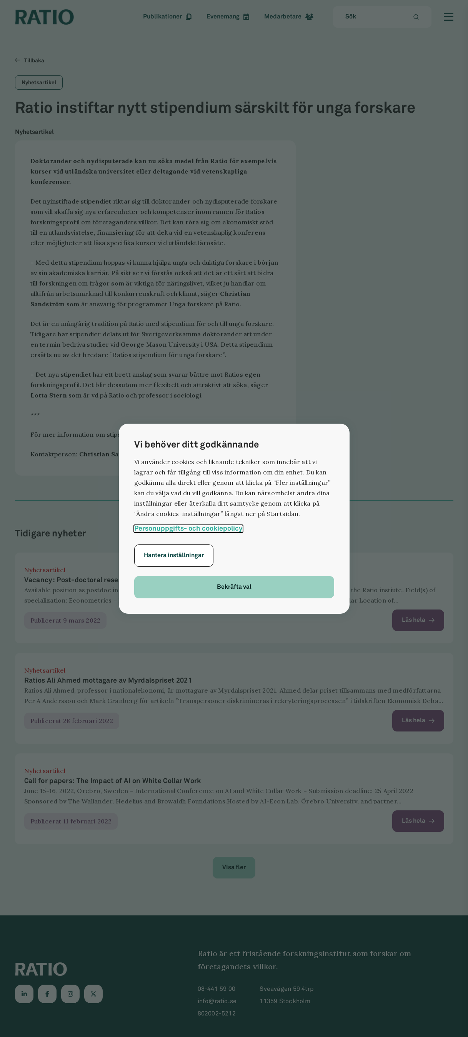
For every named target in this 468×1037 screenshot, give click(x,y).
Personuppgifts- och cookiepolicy (188, 528)
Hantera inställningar (174, 555)
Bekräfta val (234, 587)
